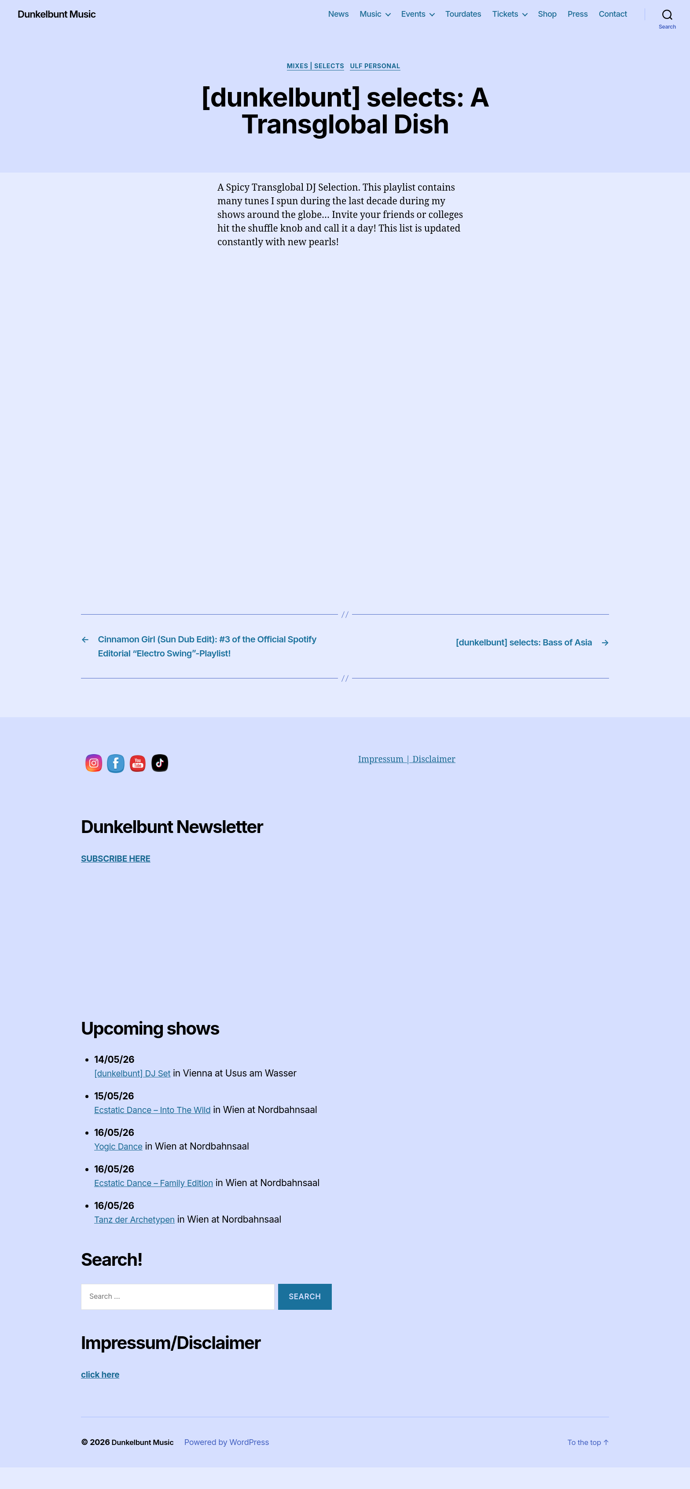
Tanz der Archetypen (139, 1240)
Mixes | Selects (314, 67)
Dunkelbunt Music (61, 14)
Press (578, 13)
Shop (547, 13)
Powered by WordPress (232, 1463)
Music (370, 13)
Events (413, 13)
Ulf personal (379, 67)
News (338, 13)
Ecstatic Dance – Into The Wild (158, 1117)
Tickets (505, 13)
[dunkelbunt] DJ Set (136, 1080)
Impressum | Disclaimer (411, 767)
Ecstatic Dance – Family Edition (160, 1190)
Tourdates (463, 13)
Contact (613, 13)
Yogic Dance (121, 1153)
